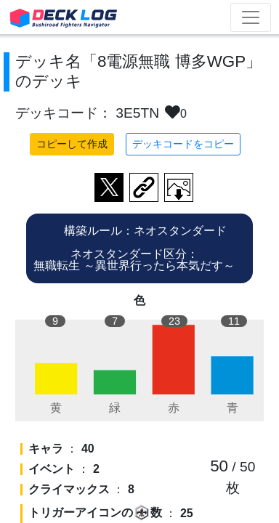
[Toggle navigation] (250, 17)
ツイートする (109, 187)
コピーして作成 (72, 144)
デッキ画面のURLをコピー (143, 187)
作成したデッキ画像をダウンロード (178, 187)
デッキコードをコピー (183, 144)
